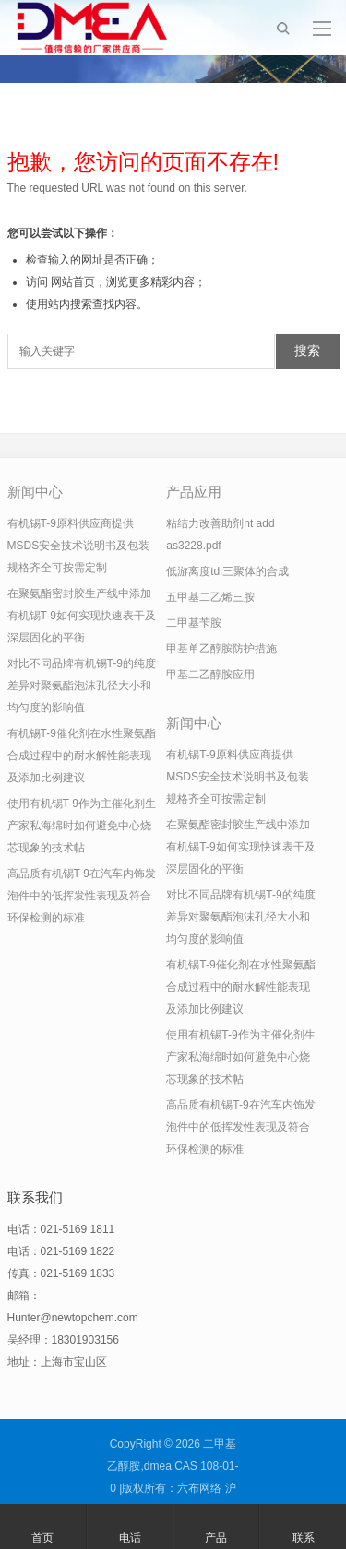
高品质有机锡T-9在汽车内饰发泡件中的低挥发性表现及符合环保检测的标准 (81, 895)
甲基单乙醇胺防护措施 (221, 648)
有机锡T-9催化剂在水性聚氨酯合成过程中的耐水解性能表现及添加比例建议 (81, 755)
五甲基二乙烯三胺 (210, 597)
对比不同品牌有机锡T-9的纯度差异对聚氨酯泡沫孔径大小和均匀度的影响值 (81, 685)
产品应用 (193, 491)
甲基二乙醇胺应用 (210, 674)
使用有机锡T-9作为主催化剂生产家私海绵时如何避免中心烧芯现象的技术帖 (81, 825)
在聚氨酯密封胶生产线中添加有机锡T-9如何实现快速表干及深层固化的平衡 (81, 615)
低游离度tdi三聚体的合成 (227, 571)
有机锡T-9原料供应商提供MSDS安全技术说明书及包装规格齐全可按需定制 (78, 545)
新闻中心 (35, 491)
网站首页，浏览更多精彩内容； (128, 282)
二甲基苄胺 (193, 622)
